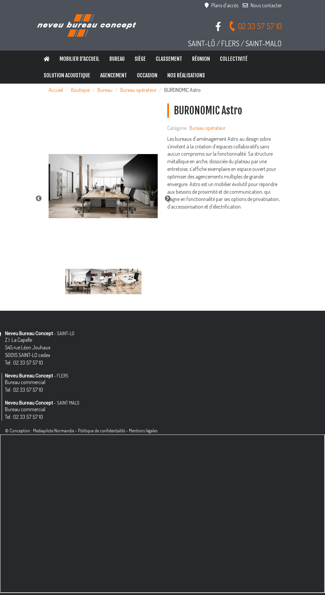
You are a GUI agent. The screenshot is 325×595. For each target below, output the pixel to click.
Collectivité (234, 59)
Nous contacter (262, 5)
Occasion (147, 75)
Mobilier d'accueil (80, 59)
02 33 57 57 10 (255, 25)
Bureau (117, 59)
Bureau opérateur (138, 90)
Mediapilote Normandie (53, 430)
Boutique (80, 90)
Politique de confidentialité (101, 430)
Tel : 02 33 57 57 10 (24, 362)
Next (167, 198)
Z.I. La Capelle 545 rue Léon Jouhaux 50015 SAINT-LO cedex (28, 347)
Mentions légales (143, 430)
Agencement (113, 75)
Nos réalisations (186, 75)
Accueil (56, 90)
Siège (140, 59)
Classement (169, 59)
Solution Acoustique (67, 75)
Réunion (201, 59)
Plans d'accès (221, 5)
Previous (38, 198)
